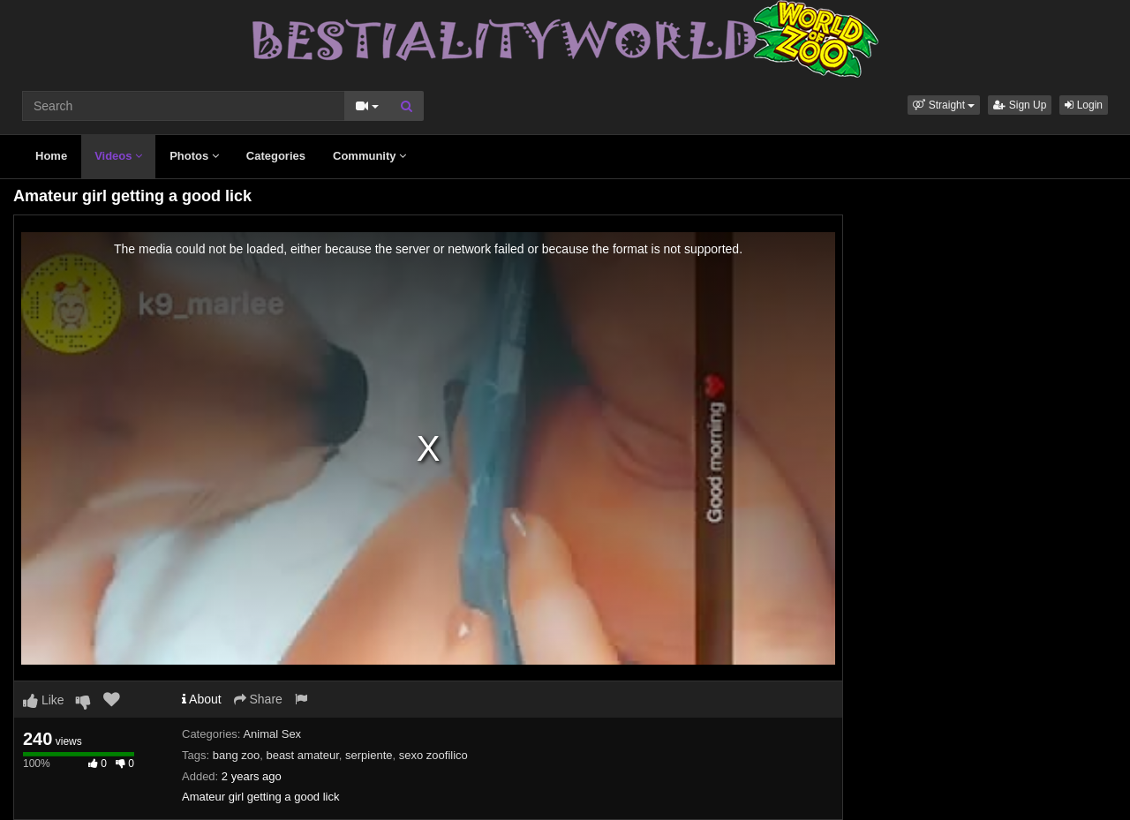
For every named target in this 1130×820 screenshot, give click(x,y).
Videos (118, 155)
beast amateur (302, 755)
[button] (944, 105)
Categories (275, 155)
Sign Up (1019, 105)
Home (51, 155)
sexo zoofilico (433, 755)
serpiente (368, 755)
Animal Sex (272, 734)
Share (258, 699)
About (202, 699)
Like (43, 700)
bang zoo (236, 755)
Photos (194, 155)
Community (369, 155)
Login (1084, 105)
